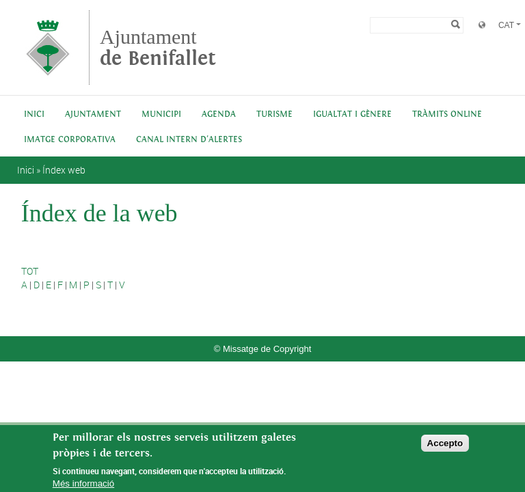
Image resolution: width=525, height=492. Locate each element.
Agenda (219, 114)
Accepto (445, 447)
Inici (34, 114)
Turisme (274, 114)
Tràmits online (447, 114)
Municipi (161, 114)
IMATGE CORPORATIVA (70, 140)
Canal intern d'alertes (189, 140)
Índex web (63, 169)
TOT (29, 270)
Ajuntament (158, 47)
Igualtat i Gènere (352, 114)
